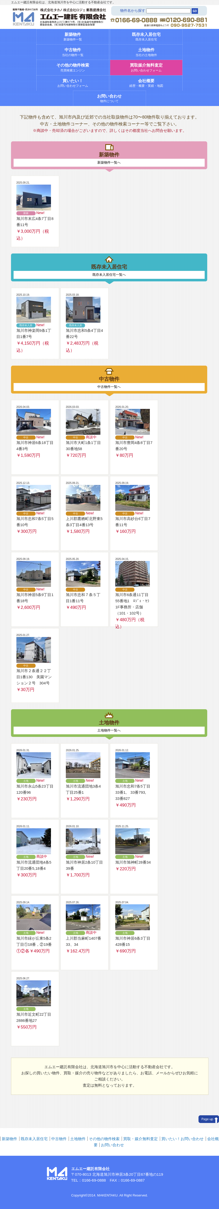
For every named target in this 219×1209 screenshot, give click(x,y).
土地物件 (78, 1139)
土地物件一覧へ (109, 730)
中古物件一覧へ (109, 387)
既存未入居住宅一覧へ (109, 275)
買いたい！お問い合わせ (182, 1139)
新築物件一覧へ (109, 162)
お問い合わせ (112, 1145)
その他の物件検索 (104, 1139)
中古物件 (59, 1139)
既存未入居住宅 (34, 1139)
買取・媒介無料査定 (140, 1139)
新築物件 (9, 1139)
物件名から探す (132, 10)
